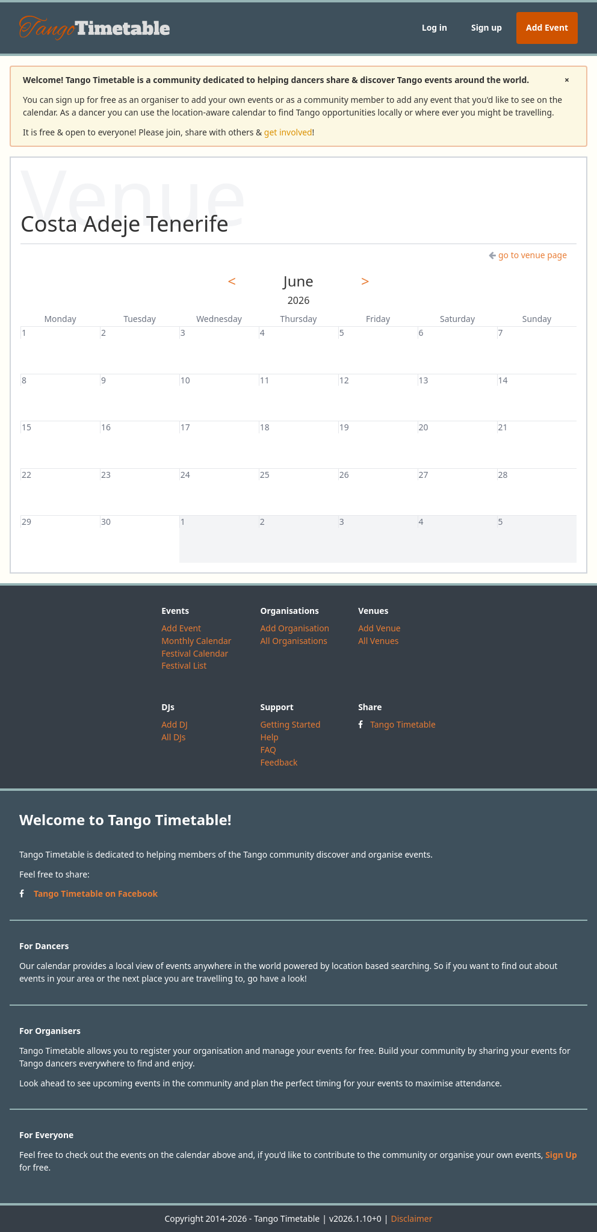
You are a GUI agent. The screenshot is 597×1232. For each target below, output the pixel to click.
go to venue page (528, 255)
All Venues (378, 640)
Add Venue (379, 628)
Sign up (486, 27)
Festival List (183, 665)
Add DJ (174, 724)
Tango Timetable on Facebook (96, 893)
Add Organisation (294, 628)
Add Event (547, 27)
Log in (434, 27)
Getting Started (290, 724)
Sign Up (561, 1154)
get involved (288, 132)
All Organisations (293, 640)
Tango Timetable (403, 724)
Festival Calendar (194, 653)
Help (269, 737)
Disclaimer (411, 1218)
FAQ (268, 749)
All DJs (173, 737)
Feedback (278, 762)
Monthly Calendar (196, 640)
